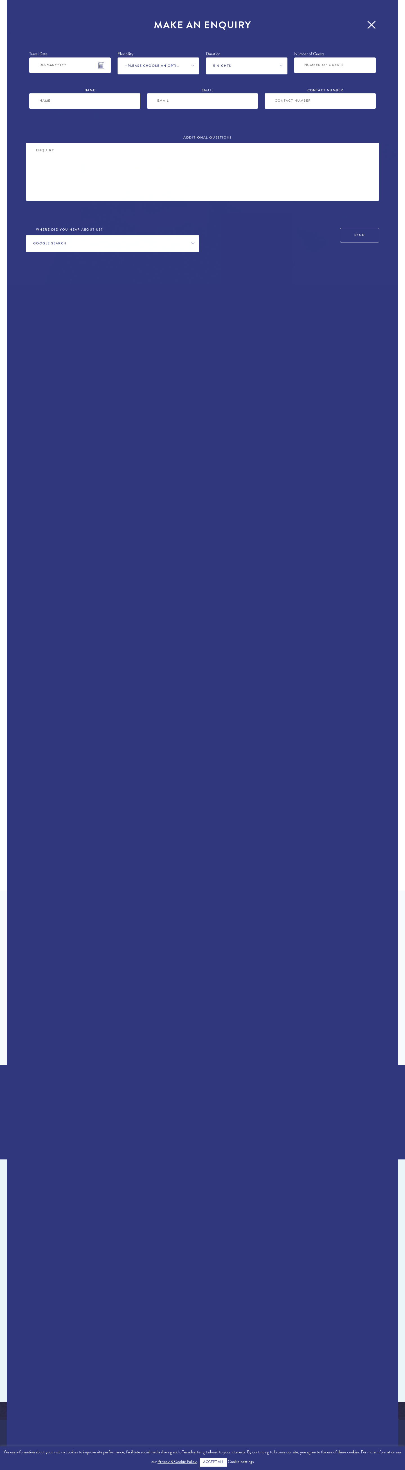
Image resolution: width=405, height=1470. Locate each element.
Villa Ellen (170, 1286)
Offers (88, 18)
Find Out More (199, 1024)
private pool (155, 565)
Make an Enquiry (318, 386)
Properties (23, 18)
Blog (305, 18)
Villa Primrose (293, 1286)
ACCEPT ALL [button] (213, 1462)
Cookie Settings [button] (241, 1462)
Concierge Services (265, 18)
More (327, 18)
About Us (16, 1412)
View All (199, 1352)
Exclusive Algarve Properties (39, 1404)
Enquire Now (199, 1132)
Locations (58, 18)
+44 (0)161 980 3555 (319, 366)
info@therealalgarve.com (371, 1415)
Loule (40, 364)
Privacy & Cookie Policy (177, 1462)
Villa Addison (58, 1286)
